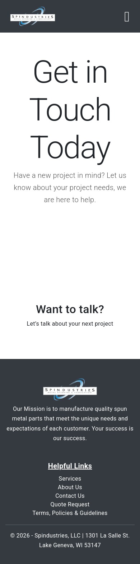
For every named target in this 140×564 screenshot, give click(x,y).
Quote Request (69, 504)
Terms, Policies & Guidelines (69, 513)
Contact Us (70, 495)
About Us (70, 487)
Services (70, 478)
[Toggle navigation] (127, 16)
